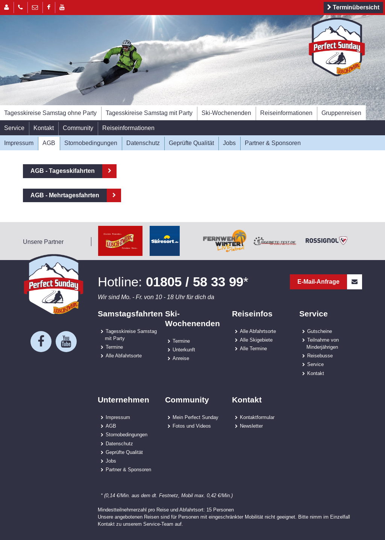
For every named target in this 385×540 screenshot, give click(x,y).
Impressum (18, 142)
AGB (48, 142)
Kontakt (43, 127)
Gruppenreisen (341, 112)
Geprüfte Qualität (191, 142)
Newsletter (251, 426)
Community (78, 127)
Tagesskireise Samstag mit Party (149, 112)
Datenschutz (143, 142)
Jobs (229, 142)
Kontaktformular (257, 417)
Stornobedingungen (90, 142)
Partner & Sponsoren (273, 142)
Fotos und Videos (192, 426)
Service (14, 127)
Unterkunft (184, 349)
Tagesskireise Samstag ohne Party (50, 112)
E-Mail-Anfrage (329, 281)
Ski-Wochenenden (226, 112)
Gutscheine (319, 331)
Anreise (181, 358)
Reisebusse (320, 355)
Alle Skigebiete (256, 340)
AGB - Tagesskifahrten (62, 170)
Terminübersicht (352, 7)
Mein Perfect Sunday (195, 417)
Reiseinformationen (286, 112)
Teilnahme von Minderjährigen (322, 343)
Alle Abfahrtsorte (124, 355)
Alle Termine (253, 348)
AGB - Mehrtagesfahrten (64, 195)
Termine (114, 347)
